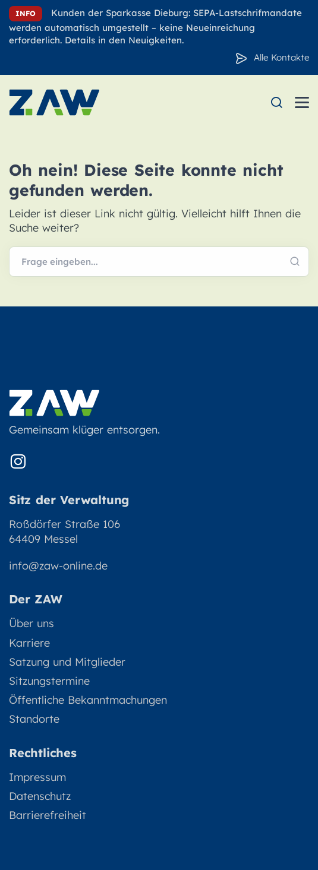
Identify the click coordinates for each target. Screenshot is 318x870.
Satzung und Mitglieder (67, 662)
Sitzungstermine (49, 681)
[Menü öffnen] (302, 102)
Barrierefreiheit (47, 815)
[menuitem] (276, 102)
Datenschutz (40, 796)
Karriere (29, 643)
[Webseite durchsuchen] (159, 261)
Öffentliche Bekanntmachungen (88, 700)
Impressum (37, 777)
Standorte (34, 719)
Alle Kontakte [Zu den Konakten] (281, 57)
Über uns (31, 623)
